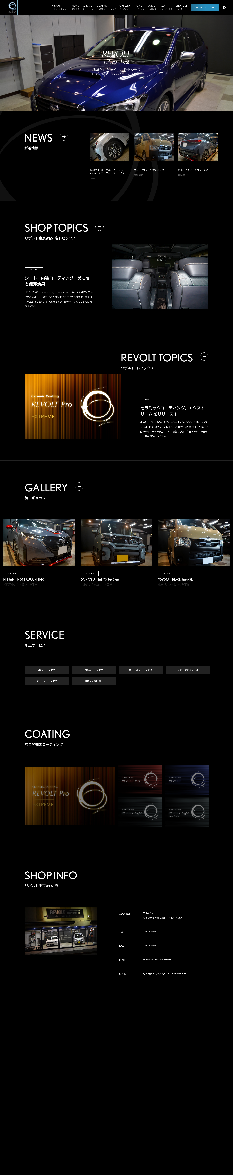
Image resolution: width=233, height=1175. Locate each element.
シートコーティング (46, 681)
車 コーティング (46, 670)
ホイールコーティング (140, 670)
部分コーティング (93, 670)
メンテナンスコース (187, 670)
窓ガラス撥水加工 (93, 681)
